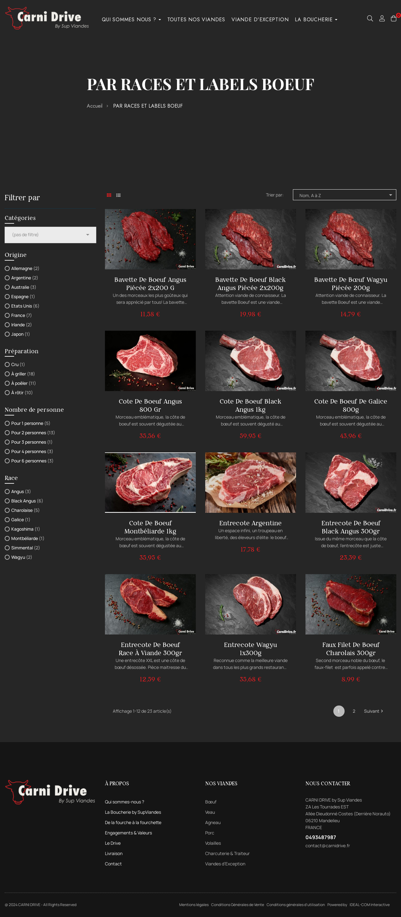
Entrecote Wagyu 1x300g (250, 649)
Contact (113, 864)
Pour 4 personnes (32, 451)
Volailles (213, 843)
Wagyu (21, 557)
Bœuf (210, 802)
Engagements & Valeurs (128, 833)
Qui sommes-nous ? (124, 802)
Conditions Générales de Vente (237, 904)
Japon (20, 334)
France (21, 315)
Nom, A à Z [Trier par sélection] (346, 195)
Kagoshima (25, 529)
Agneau (213, 822)
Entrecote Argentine (250, 523)
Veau (210, 812)
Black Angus (27, 501)
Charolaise (25, 510)
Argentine (24, 278)
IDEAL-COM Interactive (370, 904)
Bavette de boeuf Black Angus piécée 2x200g (250, 284)
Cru (18, 364)
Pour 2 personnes (33, 433)
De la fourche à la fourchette (133, 822)
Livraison (113, 853)
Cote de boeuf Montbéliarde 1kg (150, 527)
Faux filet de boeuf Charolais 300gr (350, 649)
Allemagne (25, 268)
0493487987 (320, 837)
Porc (209, 833)
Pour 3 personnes (32, 442)
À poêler (23, 383)
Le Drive (113, 843)
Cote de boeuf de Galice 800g (350, 405)
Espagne (23, 296)
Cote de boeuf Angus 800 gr (150, 405)
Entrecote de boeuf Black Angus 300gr (350, 527)
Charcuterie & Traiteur (227, 853)
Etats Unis (25, 306)
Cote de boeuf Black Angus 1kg (250, 405)
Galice (20, 519)
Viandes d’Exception (225, 864)
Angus (21, 491)
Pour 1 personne (30, 423)
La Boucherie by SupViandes (133, 812)
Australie (23, 287)
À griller (23, 374)
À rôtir (22, 392)
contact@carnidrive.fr (327, 845)
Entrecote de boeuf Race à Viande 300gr (150, 649)
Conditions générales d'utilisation (296, 904)
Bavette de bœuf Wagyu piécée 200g (350, 284)
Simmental (25, 548)
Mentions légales (194, 904)
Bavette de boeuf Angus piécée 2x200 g (150, 284)
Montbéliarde (27, 538)
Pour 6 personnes (32, 461)
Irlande (21, 325)
